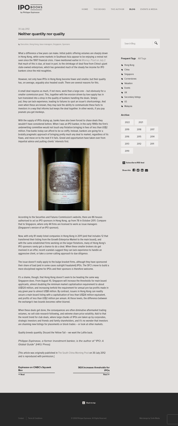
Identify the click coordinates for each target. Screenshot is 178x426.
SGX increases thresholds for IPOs (94, 369)
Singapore (57, 44)
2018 (139, 129)
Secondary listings (132, 96)
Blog (132, 9)
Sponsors (66, 44)
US (125, 101)
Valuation (128, 83)
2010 (127, 150)
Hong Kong (34, 44)
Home (85, 9)
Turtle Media (155, 418)
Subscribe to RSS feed (135, 162)
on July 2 (94, 60)
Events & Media (148, 9)
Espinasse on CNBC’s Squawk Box (34, 368)
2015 (139, 136)
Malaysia (128, 106)
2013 (127, 143)
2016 (127, 136)
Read (22, 374)
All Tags (142, 58)
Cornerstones (130, 78)
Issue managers (46, 44)
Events (127, 87)
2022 (127, 122)
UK (125, 92)
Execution (25, 44)
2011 (152, 143)
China (126, 69)
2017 (152, 129)
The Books (100, 9)
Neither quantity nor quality (41, 34)
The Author (117, 9)
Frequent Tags (128, 58)
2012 (139, 143)
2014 (152, 136)
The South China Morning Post (73, 352)
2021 (141, 122)
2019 (127, 129)
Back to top (91, 403)
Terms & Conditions (35, 418)
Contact (21, 418)
